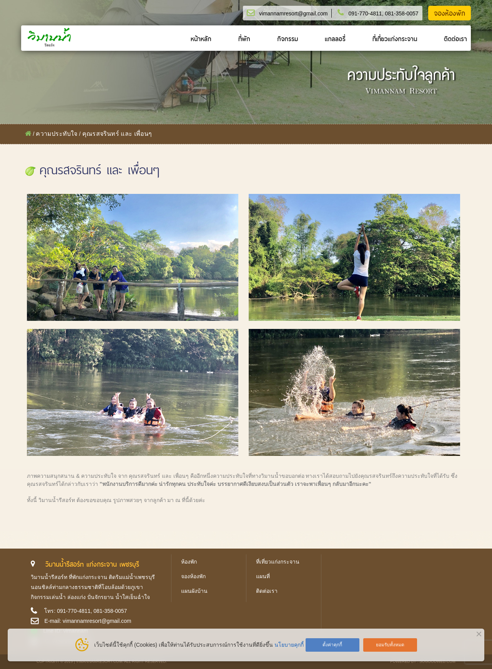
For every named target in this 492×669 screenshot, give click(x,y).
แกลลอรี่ (335, 39)
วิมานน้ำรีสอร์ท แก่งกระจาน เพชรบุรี (92, 564)
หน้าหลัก (201, 39)
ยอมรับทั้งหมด (390, 644)
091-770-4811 (365, 13)
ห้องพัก (189, 562)
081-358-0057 (401, 13)
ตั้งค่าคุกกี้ (332, 644)
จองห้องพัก (449, 13)
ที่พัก (244, 39)
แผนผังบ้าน (194, 591)
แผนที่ (263, 576)
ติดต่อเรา (455, 39)
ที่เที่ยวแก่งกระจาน (394, 39)
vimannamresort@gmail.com (293, 13)
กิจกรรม (287, 39)
